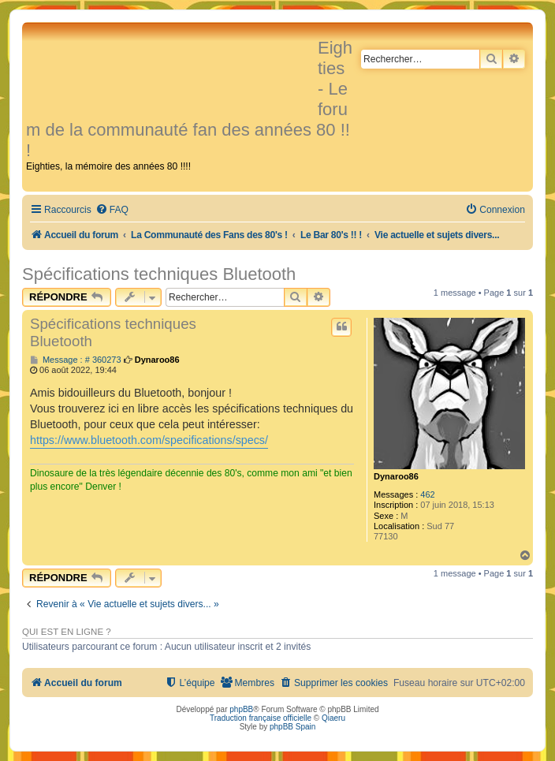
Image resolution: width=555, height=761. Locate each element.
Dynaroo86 (396, 476)
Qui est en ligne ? (66, 631)
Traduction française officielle (260, 718)
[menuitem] (112, 210)
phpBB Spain (292, 726)
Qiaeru (333, 718)
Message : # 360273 (75, 360)
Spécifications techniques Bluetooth (159, 274)
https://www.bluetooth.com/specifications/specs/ (149, 440)
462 (427, 494)
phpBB (241, 709)
